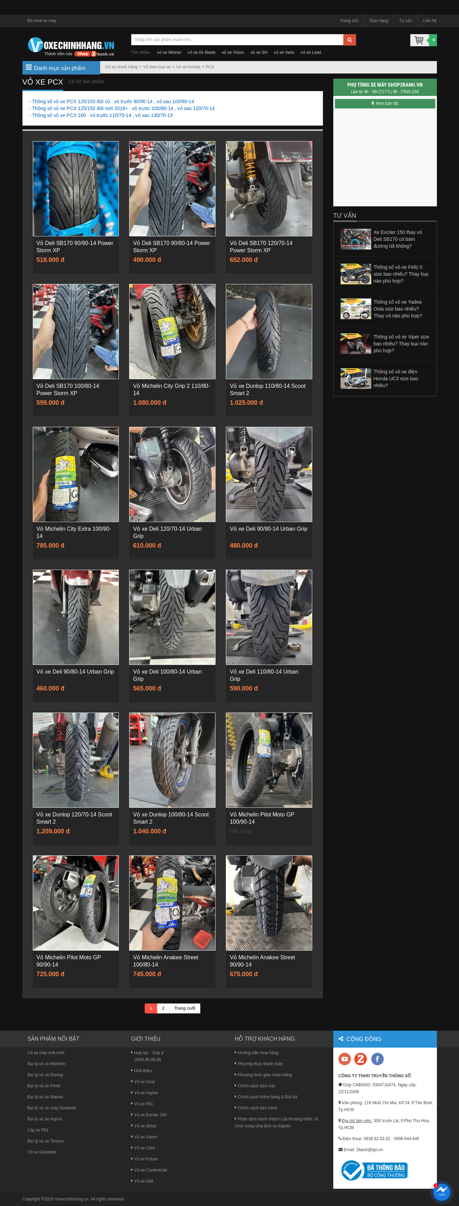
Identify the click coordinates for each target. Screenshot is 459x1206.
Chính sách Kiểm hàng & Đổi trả (266, 1097)
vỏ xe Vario (284, 52)
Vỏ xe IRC (142, 1103)
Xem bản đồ (385, 103)
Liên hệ (430, 20)
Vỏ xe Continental (149, 1170)
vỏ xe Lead (311, 52)
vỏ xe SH (258, 52)
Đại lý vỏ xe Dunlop (46, 1074)
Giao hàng (378, 20)
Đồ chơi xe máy (42, 20)
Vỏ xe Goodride (42, 1152)
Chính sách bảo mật (255, 1086)
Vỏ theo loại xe (157, 67)
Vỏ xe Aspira (144, 1092)
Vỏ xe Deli (142, 1181)
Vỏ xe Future (144, 1159)
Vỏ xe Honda (188, 67)
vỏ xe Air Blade (202, 52)
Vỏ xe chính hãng (121, 67)
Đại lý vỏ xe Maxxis (45, 1097)
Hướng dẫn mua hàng (256, 1052)
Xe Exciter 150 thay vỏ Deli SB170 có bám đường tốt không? (398, 239)
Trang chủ (349, 20)
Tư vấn (405, 20)
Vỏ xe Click (143, 1148)
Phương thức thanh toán (259, 1063)
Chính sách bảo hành (256, 1108)
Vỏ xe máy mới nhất (46, 1052)
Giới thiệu (141, 1070)
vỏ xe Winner (169, 52)
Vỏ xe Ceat (143, 1081)
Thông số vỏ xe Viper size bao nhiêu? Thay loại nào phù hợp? (401, 343)
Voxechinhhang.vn (71, 1199)
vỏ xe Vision (233, 52)
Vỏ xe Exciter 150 (149, 1114)
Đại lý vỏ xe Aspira (45, 1119)
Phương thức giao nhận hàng (263, 1074)
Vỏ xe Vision (144, 1137)
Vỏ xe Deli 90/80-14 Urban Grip (75, 672)
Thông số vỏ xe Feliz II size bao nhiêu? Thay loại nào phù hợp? (401, 274)
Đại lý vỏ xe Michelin (47, 1063)
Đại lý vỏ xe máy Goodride (52, 1108)
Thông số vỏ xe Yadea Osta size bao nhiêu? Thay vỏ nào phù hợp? (398, 308)
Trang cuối (184, 1008)
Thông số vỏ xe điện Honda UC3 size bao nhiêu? (396, 378)
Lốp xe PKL (38, 1130)
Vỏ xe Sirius (143, 1126)
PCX (210, 67)
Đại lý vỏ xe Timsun (46, 1141)
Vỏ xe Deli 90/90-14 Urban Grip (268, 529)
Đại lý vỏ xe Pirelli (44, 1086)
